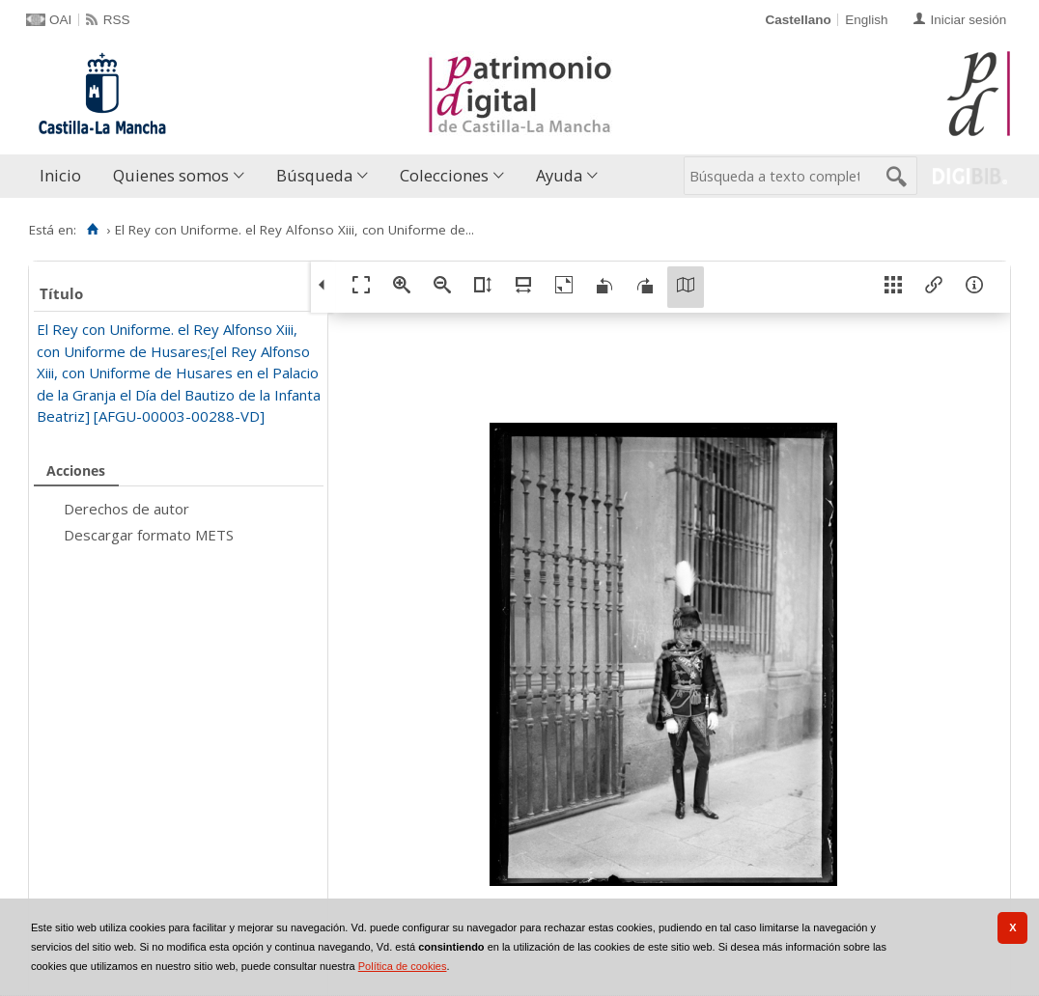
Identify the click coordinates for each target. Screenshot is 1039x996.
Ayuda (559, 175)
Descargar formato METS (149, 534)
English (866, 20)
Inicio (60, 175)
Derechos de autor (126, 508)
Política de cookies (402, 966)
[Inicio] (92, 229)
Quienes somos (171, 175)
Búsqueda (314, 175)
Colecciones (444, 175)
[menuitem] (65, 176)
